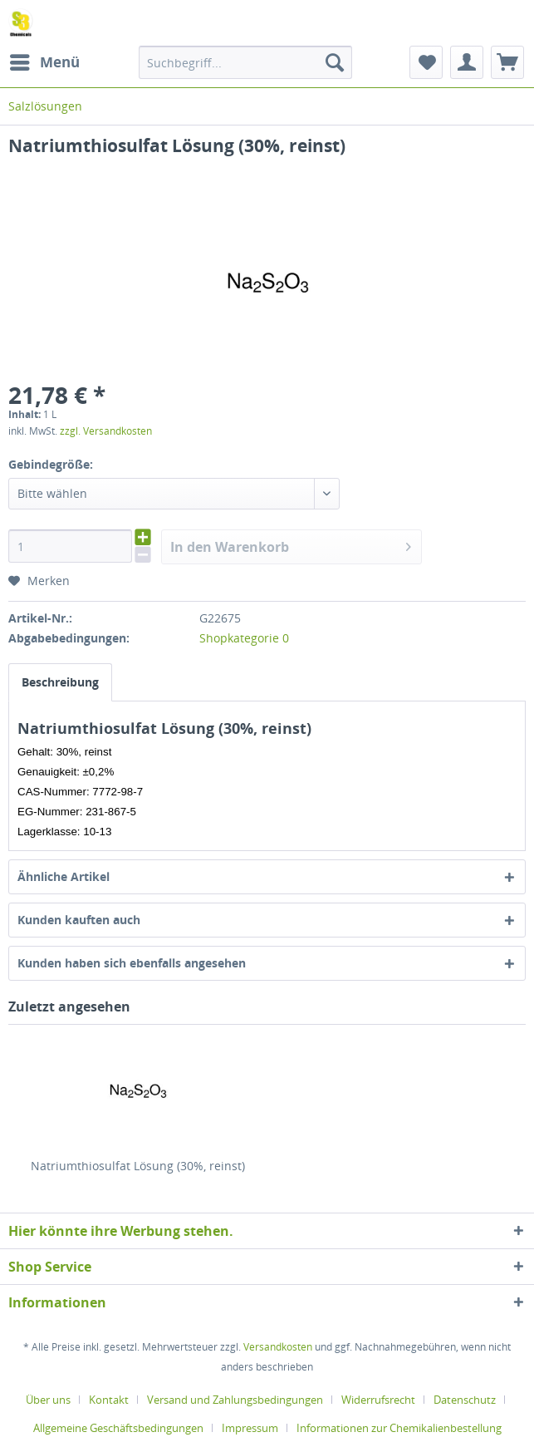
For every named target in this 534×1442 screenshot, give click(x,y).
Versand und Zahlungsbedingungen (235, 1399)
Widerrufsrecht (378, 1399)
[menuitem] (44, 62)
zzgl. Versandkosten (106, 431)
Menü (45, 60)
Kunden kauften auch (78, 920)
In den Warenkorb (290, 545)
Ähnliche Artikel (63, 876)
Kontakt (109, 1399)
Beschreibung (60, 682)
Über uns (48, 1399)
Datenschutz (465, 1399)
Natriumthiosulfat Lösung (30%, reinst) (138, 1166)
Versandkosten (277, 1347)
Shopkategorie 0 (244, 638)
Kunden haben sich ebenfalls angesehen (131, 963)
